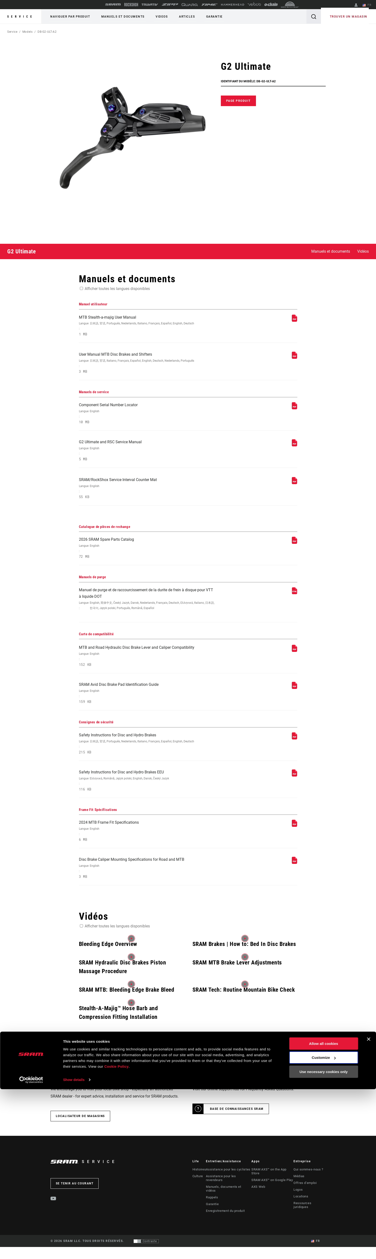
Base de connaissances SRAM (237, 1128)
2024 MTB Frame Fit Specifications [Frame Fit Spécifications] (147, 849)
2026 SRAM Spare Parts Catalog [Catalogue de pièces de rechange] (147, 556)
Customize (324, 1227)
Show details (74, 1249)
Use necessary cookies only (324, 1242)
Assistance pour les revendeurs (228, 1196)
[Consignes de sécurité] (294, 752)
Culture (197, 1196)
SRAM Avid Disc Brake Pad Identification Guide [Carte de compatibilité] (147, 706)
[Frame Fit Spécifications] (294, 842)
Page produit (238, 101)
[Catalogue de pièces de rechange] (294, 550)
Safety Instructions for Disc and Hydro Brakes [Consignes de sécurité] (147, 758)
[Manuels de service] (294, 411)
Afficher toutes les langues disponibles (117, 288)
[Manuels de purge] (294, 601)
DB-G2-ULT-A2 (47, 31)
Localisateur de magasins (80, 1135)
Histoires (198, 1189)
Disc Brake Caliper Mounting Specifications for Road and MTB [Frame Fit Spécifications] (147, 887)
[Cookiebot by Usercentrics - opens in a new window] (31, 1249)
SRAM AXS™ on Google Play (271, 1196)
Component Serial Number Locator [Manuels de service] (147, 417)
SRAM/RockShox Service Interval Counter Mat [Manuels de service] (147, 495)
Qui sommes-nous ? (308, 1189)
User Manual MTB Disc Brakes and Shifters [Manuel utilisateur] (147, 365)
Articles (176, 16)
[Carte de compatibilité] (294, 661)
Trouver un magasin (350, 16)
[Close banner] (368, 1209)
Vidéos (363, 251)
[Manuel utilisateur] (294, 320)
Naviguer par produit (69, 16)
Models (27, 31)
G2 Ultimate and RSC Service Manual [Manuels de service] (147, 456)
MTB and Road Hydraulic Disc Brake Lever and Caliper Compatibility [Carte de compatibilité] (147, 668)
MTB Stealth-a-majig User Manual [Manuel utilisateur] (147, 327)
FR (368, 5)
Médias (299, 1196)
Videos (154, 16)
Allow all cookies (323, 1213)
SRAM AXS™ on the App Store (272, 1189)
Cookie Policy (117, 1236)
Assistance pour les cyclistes (227, 1189)
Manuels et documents (118, 16)
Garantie (200, 16)
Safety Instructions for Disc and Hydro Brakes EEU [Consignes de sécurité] (147, 797)
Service (20, 16)
